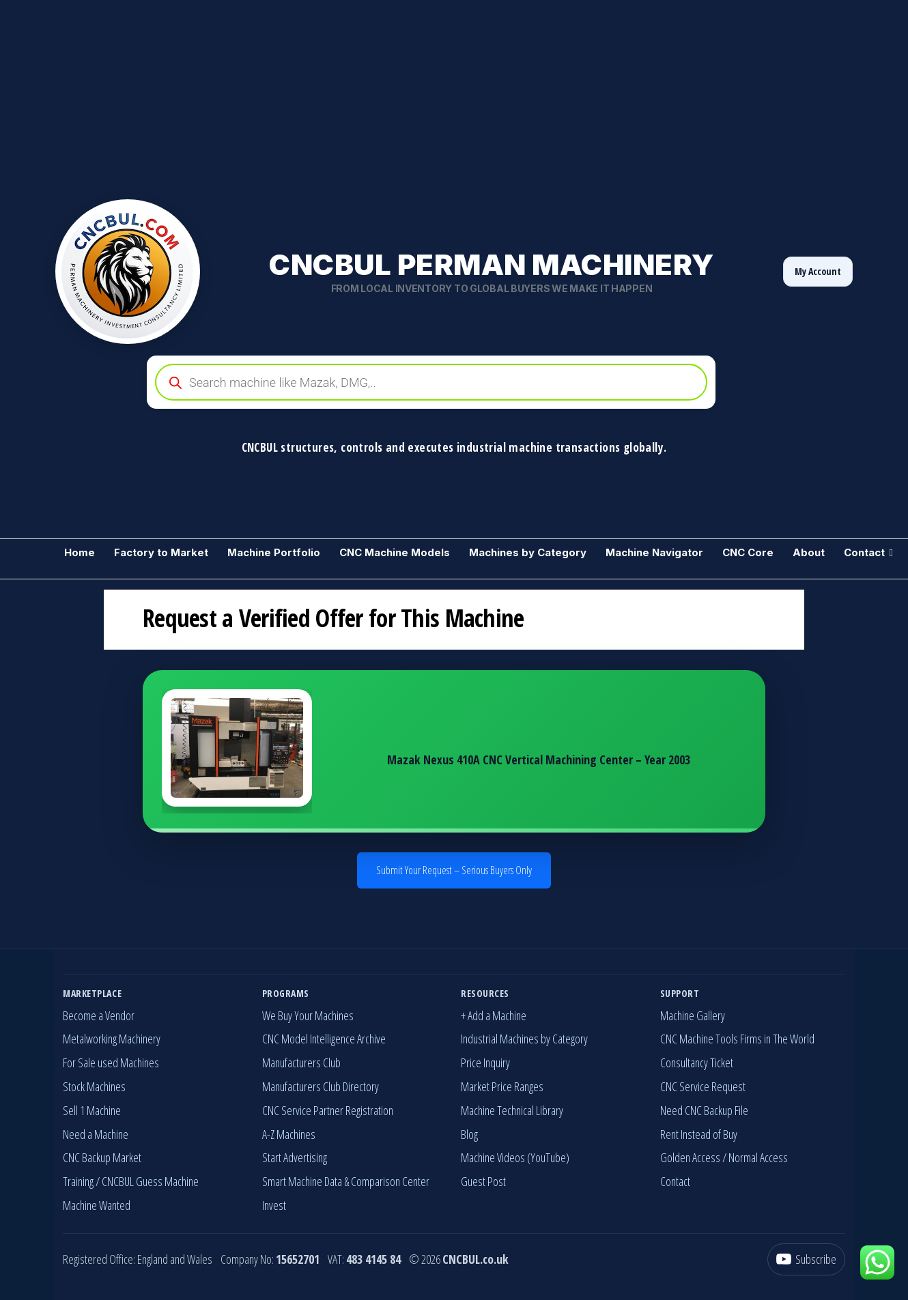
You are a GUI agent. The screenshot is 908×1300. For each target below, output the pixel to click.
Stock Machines (94, 1086)
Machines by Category (527, 552)
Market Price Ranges (502, 1086)
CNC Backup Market (102, 1157)
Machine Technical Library (512, 1110)
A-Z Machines (288, 1134)
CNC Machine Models (394, 552)
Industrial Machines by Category (524, 1038)
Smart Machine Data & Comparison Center (345, 1181)
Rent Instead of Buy (698, 1134)
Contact (864, 552)
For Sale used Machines (111, 1062)
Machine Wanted (96, 1205)
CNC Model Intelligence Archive (324, 1038)
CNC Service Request (703, 1086)
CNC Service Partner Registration (327, 1110)
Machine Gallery (692, 1015)
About (809, 552)
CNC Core (748, 552)
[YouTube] (806, 1259)
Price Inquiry (485, 1062)
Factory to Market (161, 552)
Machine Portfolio (273, 552)
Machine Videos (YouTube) (515, 1157)
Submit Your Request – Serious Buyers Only (454, 870)
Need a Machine (95, 1134)
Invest (274, 1205)
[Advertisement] (409, 95)
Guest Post (483, 1181)
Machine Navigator (654, 552)
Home (79, 552)
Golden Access (690, 1157)
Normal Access (758, 1157)
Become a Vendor (98, 1015)
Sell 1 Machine (92, 1110)
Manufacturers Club (301, 1062)
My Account (818, 271)
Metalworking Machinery (111, 1038)
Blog (469, 1134)
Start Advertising (294, 1157)
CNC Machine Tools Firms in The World (737, 1038)
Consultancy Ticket (696, 1062)
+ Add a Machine (493, 1015)
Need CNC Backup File (704, 1110)
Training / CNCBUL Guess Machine (131, 1181)
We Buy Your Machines (308, 1015)
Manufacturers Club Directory (320, 1086)
